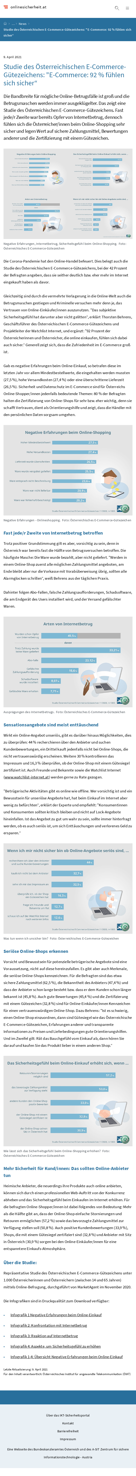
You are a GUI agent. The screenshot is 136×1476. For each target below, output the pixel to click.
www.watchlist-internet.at (27, 784)
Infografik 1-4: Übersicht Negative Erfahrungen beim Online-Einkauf (67, 1364)
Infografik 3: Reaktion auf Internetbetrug (44, 1343)
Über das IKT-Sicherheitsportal (68, 1423)
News (23, 32)
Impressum (68, 1447)
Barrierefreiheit (68, 1439)
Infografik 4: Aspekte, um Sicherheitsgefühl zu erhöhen (56, 1354)
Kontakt (68, 1431)
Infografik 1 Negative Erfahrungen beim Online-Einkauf (56, 1322)
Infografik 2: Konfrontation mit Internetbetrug (49, 1333)
